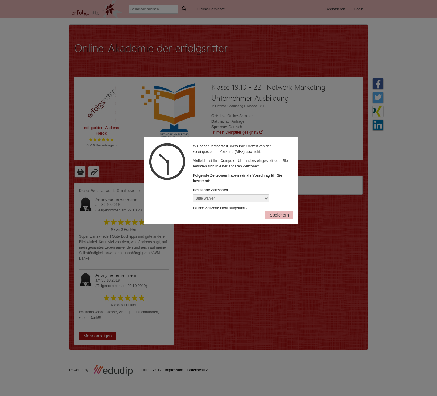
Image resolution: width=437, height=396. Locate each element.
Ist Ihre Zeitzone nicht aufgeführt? (220, 208)
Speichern (279, 215)
